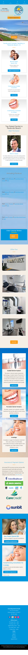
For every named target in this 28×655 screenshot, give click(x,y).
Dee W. (6, 217)
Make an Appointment (14, 70)
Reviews (14, 636)
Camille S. (7, 178)
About (14, 634)
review (12, 178)
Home (14, 632)
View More (14, 342)
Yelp (8, 180)
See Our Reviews (13, 236)
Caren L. (7, 203)
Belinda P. (7, 192)
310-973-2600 (4, 10)
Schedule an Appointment (11, 541)
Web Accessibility (6, 647)
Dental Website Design (14, 647)
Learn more (14, 163)
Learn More (14, 37)
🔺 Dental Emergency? (4, 11)
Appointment (14, 639)
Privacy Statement (17, 645)
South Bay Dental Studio (20, 217)
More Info (14, 95)
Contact (14, 637)
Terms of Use (23, 645)
